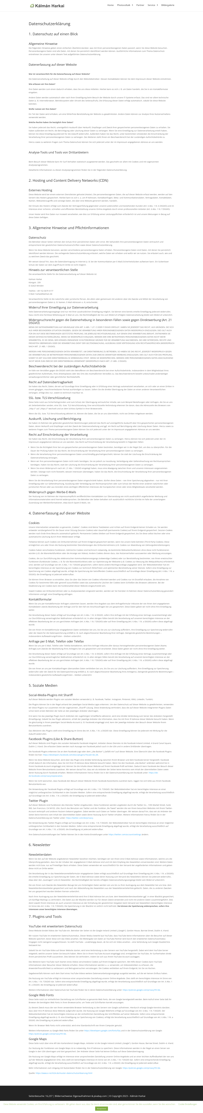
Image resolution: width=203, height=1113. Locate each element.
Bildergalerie (167, 6)
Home (110, 6)
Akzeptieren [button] (101, 1108)
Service (151, 6)
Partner (140, 6)
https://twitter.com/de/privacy (79, 818)
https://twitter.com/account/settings (125, 834)
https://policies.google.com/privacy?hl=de (141, 990)
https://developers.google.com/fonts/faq (102, 1030)
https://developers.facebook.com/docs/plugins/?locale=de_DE (70, 754)
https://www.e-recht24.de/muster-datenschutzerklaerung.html (64, 1073)
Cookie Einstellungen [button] (187, 1104)
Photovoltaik (123, 6)
